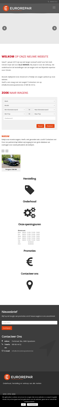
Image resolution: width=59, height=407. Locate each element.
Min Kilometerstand (11, 110)
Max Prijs (38, 114)
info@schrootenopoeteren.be (22, 351)
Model (7, 105)
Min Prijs (7, 114)
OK (23, 404)
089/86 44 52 (52, 1)
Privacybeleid (32, 404)
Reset (40, 126)
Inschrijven (7, 328)
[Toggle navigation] (54, 7)
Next (7, 151)
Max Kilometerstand (41, 110)
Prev (3, 151)
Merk (6, 101)
